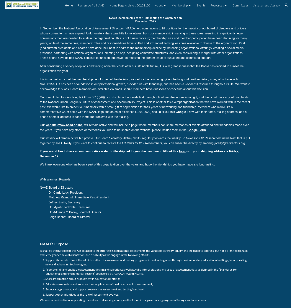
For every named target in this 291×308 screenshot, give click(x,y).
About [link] (159, 5)
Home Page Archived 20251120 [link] (129, 5)
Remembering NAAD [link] (91, 5)
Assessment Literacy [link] (266, 5)
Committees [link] (241, 5)
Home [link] (69, 5)
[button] (286, 5)
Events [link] (201, 5)
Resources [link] (217, 5)
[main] (145, 121)
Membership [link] (179, 5)
